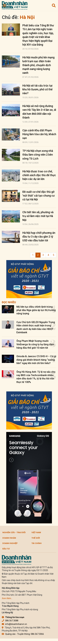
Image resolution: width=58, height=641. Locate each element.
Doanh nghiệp (10, 543)
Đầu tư (6, 549)
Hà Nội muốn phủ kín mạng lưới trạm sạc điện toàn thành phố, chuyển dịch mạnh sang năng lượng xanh (38, 65)
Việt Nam (36, 532)
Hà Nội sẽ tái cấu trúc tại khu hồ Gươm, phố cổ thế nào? (37, 89)
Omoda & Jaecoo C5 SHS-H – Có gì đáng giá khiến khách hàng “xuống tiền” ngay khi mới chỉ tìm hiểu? (36, 360)
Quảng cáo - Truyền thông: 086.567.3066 (23, 634)
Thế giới (36, 538)
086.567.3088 (10, 620)
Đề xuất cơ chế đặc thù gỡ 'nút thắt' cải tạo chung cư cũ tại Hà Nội (38, 195)
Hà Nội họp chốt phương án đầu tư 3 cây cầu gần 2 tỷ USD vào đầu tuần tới (38, 236)
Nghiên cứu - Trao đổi (14, 532)
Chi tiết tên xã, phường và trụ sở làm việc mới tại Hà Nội (37, 216)
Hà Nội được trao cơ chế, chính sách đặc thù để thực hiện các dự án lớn (39, 175)
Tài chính (37, 543)
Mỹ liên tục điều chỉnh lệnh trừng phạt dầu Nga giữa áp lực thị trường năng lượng (36, 310)
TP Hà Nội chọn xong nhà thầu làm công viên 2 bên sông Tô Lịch (37, 154)
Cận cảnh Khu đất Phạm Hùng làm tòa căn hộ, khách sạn (39, 134)
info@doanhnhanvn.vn (14, 624)
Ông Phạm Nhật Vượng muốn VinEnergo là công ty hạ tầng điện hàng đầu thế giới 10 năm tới (35, 344)
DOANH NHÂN (9, 538)
